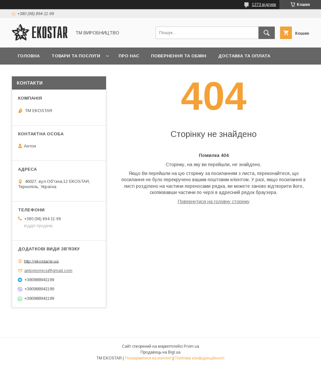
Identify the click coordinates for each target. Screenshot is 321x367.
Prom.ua (191, 346)
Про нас (129, 55)
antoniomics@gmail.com (48, 270)
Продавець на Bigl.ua (160, 352)
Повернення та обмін (178, 55)
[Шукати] (266, 33)
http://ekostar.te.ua (41, 261)
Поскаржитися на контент (148, 358)
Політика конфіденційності (199, 358)
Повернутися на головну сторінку (214, 201)
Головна (29, 55)
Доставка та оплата (244, 55)
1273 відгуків (264, 4)
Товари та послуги (75, 55)
